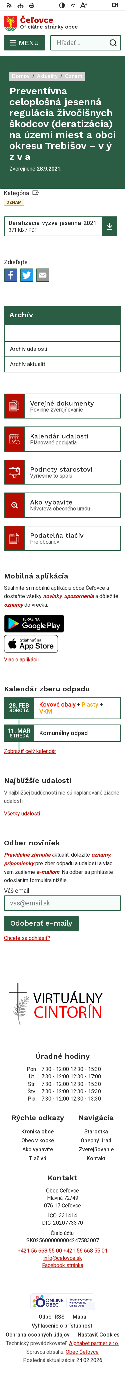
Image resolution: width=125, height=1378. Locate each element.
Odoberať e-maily (41, 923)
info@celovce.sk (62, 1258)
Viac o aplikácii (21, 659)
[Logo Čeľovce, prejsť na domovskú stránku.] (62, 23)
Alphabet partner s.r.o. (94, 1343)
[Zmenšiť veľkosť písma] (73, 5)
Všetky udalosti (22, 813)
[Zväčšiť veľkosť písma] (83, 5)
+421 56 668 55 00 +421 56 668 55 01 (63, 1251)
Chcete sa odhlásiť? (27, 938)
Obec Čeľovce (82, 1352)
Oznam (14, 202)
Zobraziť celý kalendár (30, 751)
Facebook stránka (62, 1265)
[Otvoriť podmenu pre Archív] (112, 333)
